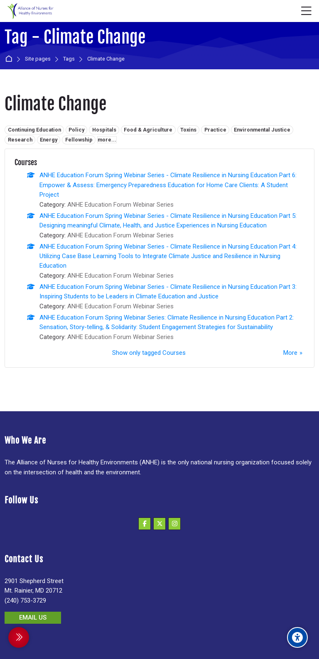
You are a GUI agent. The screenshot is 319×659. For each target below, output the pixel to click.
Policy (76, 130)
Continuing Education (34, 130)
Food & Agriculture (148, 130)
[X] (159, 523)
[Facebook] (144, 523)
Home (10, 59)
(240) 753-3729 (25, 600)
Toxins (188, 130)
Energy (48, 140)
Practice (215, 130)
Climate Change (106, 59)
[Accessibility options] (297, 637)
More (290, 352)
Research (20, 140)
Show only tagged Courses (149, 352)
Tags (69, 59)
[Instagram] (174, 523)
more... (107, 140)
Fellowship (79, 140)
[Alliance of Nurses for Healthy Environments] (29, 11)
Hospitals (104, 130)
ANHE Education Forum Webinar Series (120, 204)
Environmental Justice (262, 130)
